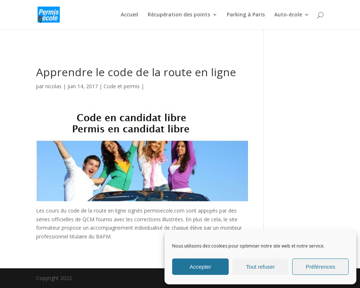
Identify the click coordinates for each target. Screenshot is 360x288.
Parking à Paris (246, 15)
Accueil (129, 15)
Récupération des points (179, 15)
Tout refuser (260, 267)
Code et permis (122, 86)
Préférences (320, 267)
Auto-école (288, 15)
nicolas (53, 86)
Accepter (200, 267)
